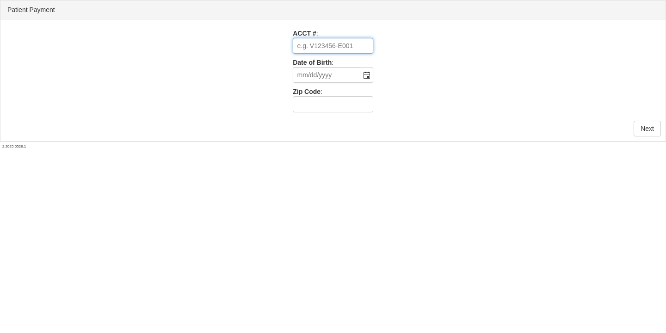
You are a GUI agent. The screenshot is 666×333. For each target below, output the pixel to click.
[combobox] (326, 75)
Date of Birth (312, 62)
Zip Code (307, 91)
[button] (366, 75)
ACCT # (304, 33)
